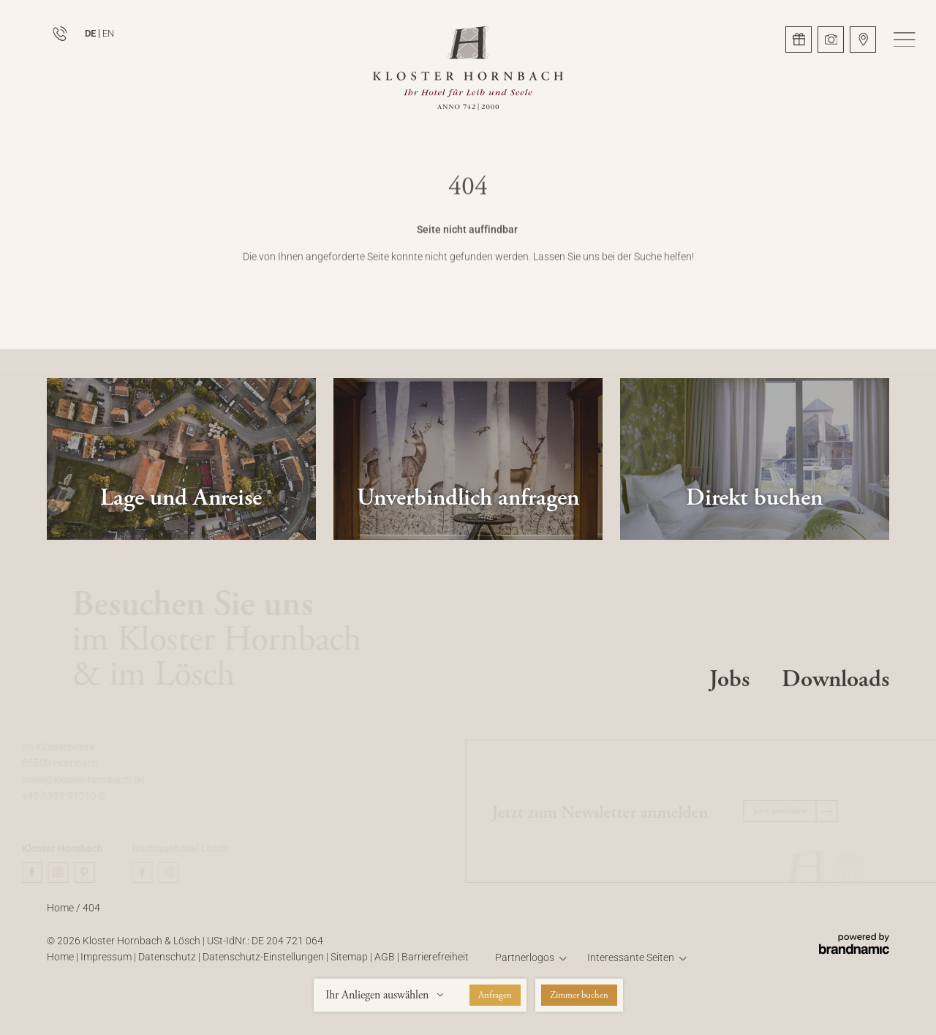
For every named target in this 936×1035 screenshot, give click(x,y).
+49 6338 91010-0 (66, 796)
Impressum (107, 963)
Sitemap (350, 963)
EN (108, 33)
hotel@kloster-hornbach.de (86, 780)
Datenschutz (168, 963)
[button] (905, 40)
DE (90, 33)
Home (61, 914)
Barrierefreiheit (435, 963)
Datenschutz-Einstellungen (264, 963)
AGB (385, 963)
